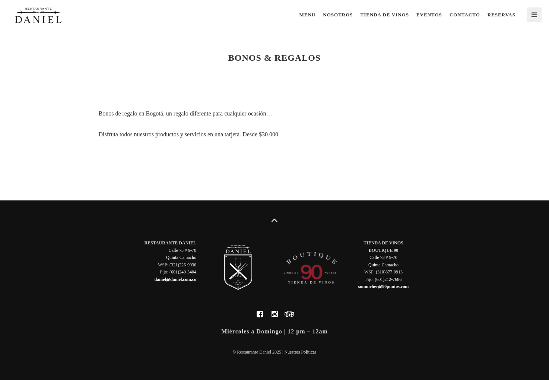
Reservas (501, 15)
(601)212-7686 (388, 279)
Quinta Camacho (181, 257)
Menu (307, 15)
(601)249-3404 (182, 272)
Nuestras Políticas (300, 352)
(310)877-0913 (389, 272)
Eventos (429, 15)
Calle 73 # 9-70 (182, 250)
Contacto (465, 15)
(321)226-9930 (182, 264)
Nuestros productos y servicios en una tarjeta (161, 159)
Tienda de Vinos (385, 15)
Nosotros (338, 15)
